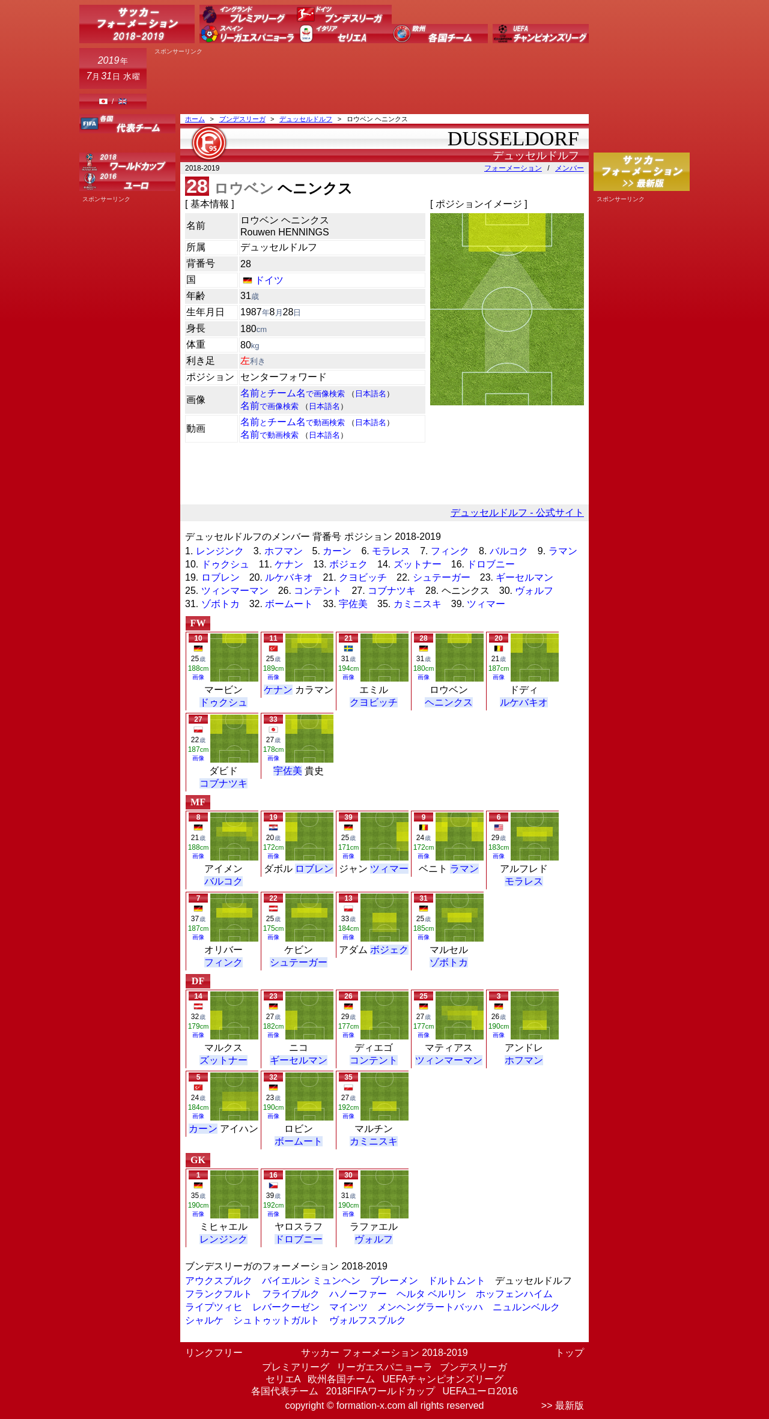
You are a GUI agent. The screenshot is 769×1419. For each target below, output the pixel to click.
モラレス (391, 551)
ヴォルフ (534, 590)
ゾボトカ (220, 604)
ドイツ (269, 280)
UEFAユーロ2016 (479, 1391)
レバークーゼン (286, 1307)
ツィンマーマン (235, 590)
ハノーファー (358, 1294)
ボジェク (348, 564)
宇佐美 (353, 604)
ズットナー (418, 564)
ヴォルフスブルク (367, 1320)
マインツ (348, 1307)
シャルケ (204, 1320)
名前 (269, 406)
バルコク (509, 551)
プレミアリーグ (295, 1367)
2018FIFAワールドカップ (380, 1391)
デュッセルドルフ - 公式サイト (517, 512)
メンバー (569, 168)
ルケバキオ (289, 577)
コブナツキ (392, 590)
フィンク (450, 551)
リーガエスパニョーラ (384, 1367)
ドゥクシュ (225, 564)
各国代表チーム (284, 1391)
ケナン (289, 564)
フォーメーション (513, 168)
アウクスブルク (218, 1280)
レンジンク (220, 551)
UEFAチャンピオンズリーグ (442, 1379)
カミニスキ (418, 604)
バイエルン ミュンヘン (311, 1280)
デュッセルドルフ (305, 119)
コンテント (318, 590)
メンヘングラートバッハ (430, 1307)
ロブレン (220, 577)
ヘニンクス (449, 702)
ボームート (289, 604)
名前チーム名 (292, 393)
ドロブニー (491, 564)
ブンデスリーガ (242, 119)
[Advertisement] (370, 82)
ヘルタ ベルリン (431, 1294)
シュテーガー (441, 577)
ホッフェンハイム (514, 1294)
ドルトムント (456, 1280)
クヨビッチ (363, 577)
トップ (569, 1353)
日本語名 (370, 393)
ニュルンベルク (526, 1307)
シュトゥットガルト (276, 1320)
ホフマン (283, 551)
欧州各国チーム (341, 1379)
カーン (337, 551)
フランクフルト (218, 1294)
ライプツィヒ (214, 1307)
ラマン (563, 551)
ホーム (195, 119)
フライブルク (291, 1294)
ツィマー (486, 604)
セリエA (283, 1379)
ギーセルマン (524, 577)
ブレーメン (394, 1280)
